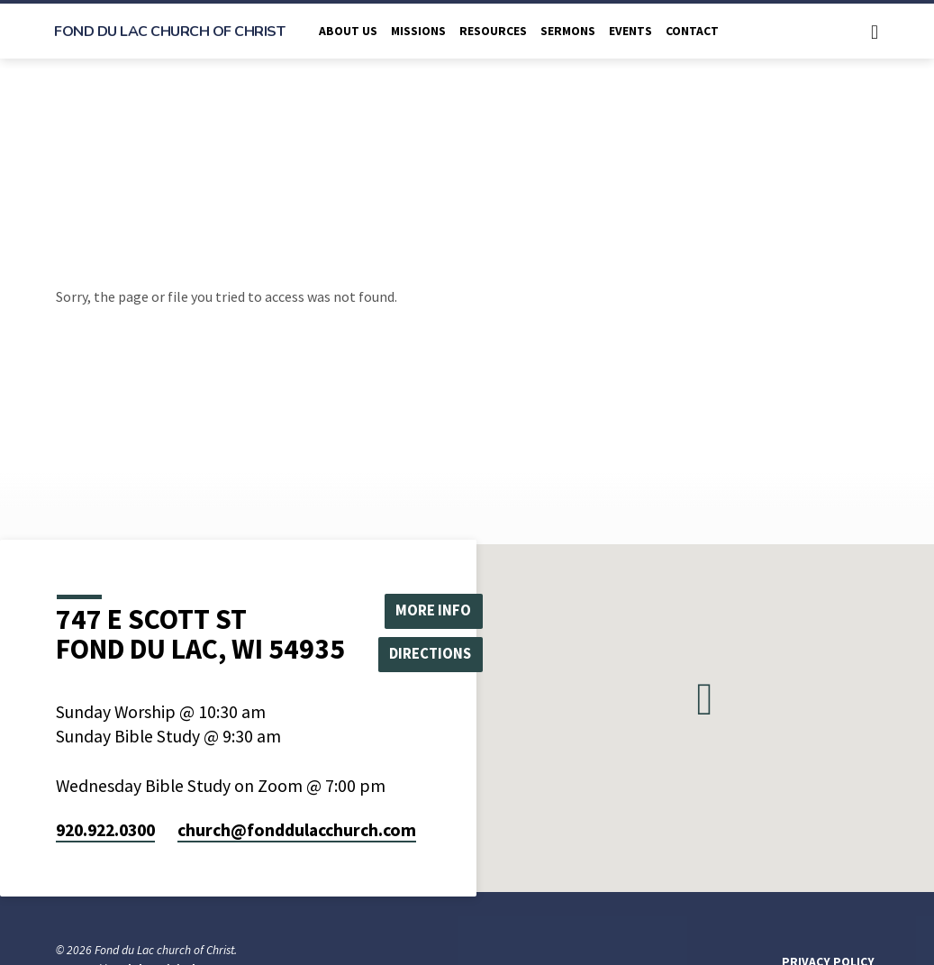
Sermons (567, 31)
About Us (348, 31)
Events (630, 31)
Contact (692, 31)
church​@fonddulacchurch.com (296, 830)
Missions (418, 31)
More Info (436, 608)
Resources (493, 31)
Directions (437, 654)
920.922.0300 (105, 830)
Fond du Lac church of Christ (169, 31)
